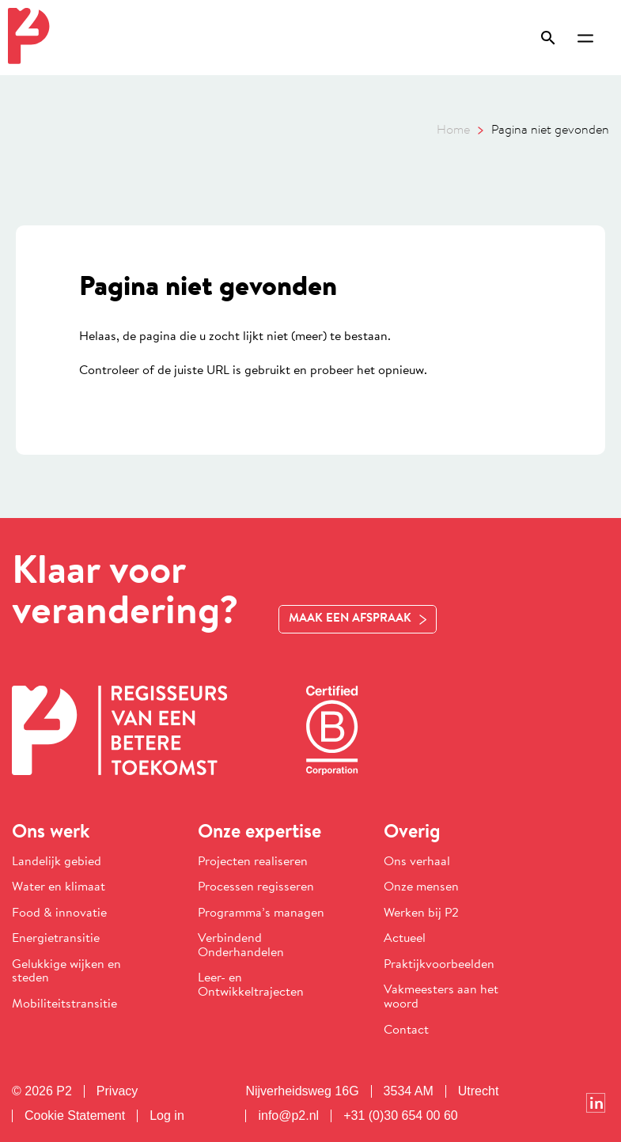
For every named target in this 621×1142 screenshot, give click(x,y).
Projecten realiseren (253, 862)
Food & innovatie (59, 913)
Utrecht (478, 1091)
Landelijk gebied (56, 862)
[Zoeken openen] (555, 38)
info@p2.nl (288, 1116)
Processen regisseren (256, 887)
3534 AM (409, 1091)
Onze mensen (421, 887)
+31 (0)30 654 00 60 (400, 1116)
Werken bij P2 (421, 913)
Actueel (405, 938)
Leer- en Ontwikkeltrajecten (251, 985)
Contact (406, 1030)
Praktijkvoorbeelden (439, 965)
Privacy (117, 1091)
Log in (167, 1116)
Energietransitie (56, 938)
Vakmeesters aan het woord (441, 997)
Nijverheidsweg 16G (301, 1091)
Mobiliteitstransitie (64, 1004)
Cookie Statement (75, 1116)
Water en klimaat (58, 887)
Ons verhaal (417, 862)
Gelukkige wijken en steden (66, 972)
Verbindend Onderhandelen (241, 945)
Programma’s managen (261, 913)
